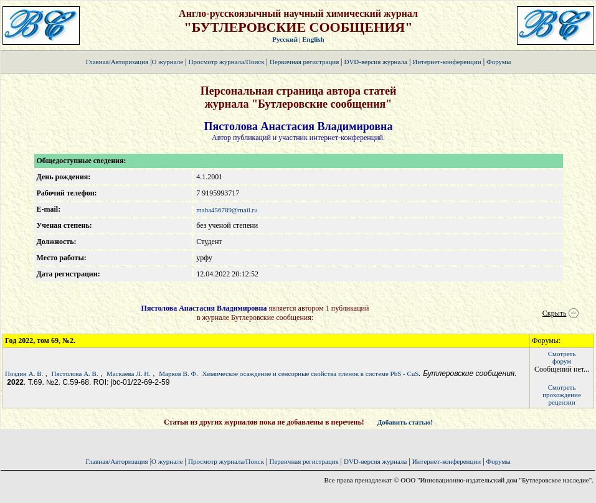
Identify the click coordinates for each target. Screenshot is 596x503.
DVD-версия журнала (375, 61)
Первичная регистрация (305, 61)
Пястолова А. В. (75, 373)
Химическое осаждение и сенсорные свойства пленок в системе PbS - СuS (310, 373)
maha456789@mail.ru (226, 210)
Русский (285, 39)
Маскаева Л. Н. (128, 373)
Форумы (498, 61)
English (313, 39)
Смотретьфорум (562, 357)
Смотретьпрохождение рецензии (561, 394)
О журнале (168, 61)
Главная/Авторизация (117, 61)
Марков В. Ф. (178, 373)
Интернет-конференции (446, 61)
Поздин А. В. (24, 373)
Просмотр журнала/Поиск (226, 61)
